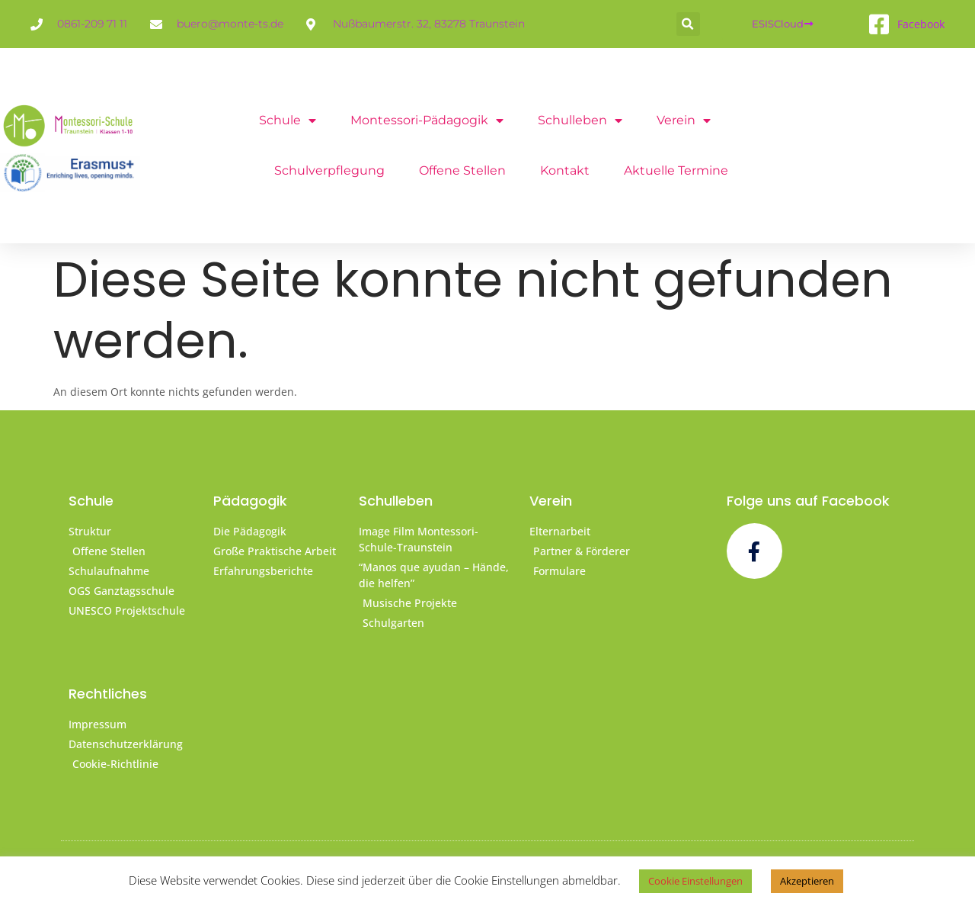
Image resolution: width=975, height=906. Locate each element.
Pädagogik (250, 500)
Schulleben (580, 120)
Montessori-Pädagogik (426, 120)
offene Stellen (462, 170)
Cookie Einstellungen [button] (695, 881)
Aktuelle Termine (676, 170)
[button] (688, 24)
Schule (287, 120)
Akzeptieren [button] (807, 881)
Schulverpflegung (329, 170)
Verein (684, 120)
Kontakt (565, 170)
